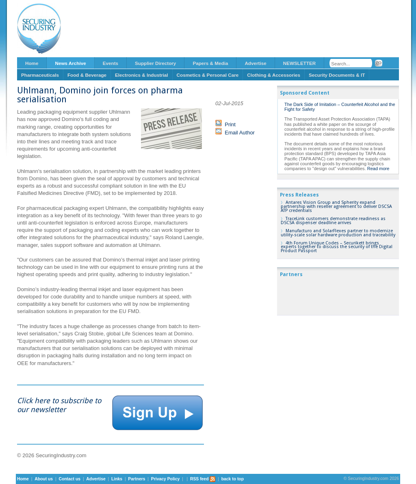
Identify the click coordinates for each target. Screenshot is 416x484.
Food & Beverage (86, 75)
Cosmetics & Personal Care (208, 75)
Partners (136, 479)
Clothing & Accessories (273, 75)
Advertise (255, 63)
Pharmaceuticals (40, 75)
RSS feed (203, 479)
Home (31, 63)
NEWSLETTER (299, 63)
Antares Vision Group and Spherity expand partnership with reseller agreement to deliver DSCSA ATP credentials (336, 206)
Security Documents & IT (337, 75)
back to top (232, 479)
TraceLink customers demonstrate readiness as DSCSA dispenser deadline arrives (333, 220)
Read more (378, 168)
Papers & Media (210, 63)
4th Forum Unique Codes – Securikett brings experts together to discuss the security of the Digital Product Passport (336, 247)
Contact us (69, 479)
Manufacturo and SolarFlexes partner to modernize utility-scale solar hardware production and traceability (338, 233)
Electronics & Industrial (141, 75)
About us (44, 479)
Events (110, 63)
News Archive (70, 63)
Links (116, 479)
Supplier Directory (155, 63)
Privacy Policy (165, 479)
